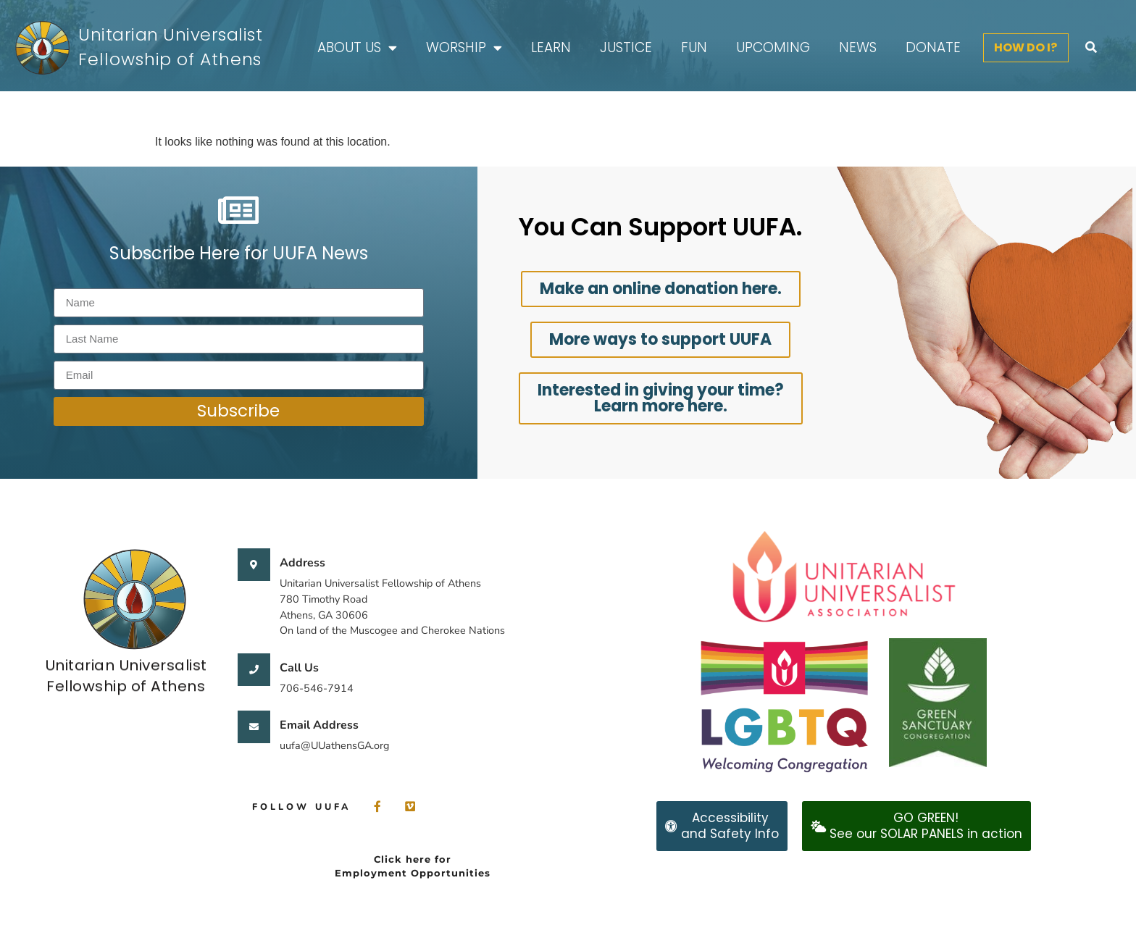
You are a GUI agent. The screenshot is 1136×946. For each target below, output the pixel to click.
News (858, 47)
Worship (464, 48)
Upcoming (773, 47)
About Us (357, 48)
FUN (694, 47)
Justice (626, 47)
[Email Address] (254, 727)
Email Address (319, 725)
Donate (933, 47)
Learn (551, 47)
